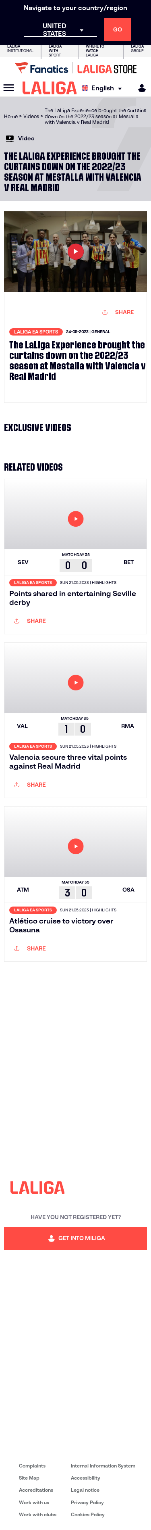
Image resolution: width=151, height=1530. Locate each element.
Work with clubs (37, 1514)
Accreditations (36, 1489)
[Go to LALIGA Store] (75, 67)
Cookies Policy (88, 1514)
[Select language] (104, 88)
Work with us (34, 1502)
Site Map (29, 1477)
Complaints (32, 1465)
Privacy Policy (87, 1502)
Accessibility (85, 1477)
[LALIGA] (50, 87)
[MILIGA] (139, 88)
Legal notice (85, 1489)
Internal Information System (103, 1465)
